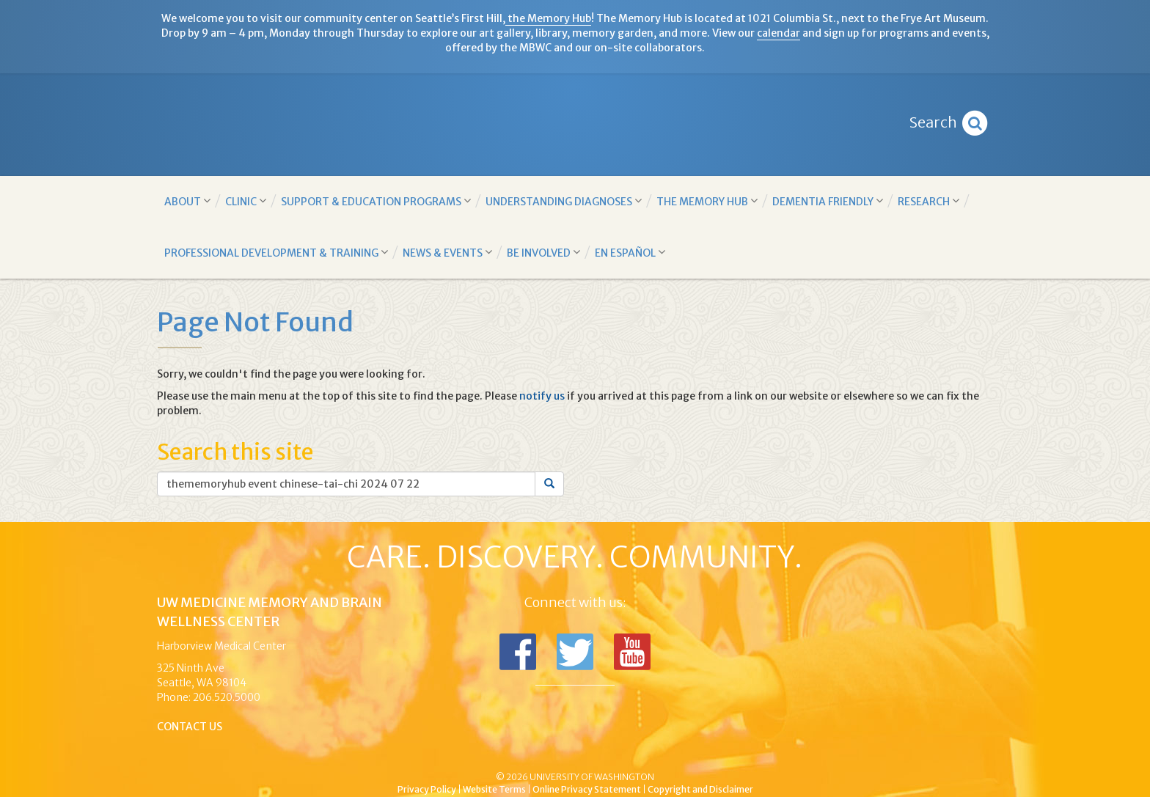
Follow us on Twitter (575, 651)
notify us (542, 396)
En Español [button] (630, 253)
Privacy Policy (427, 789)
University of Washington (637, 752)
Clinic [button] (245, 201)
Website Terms (494, 789)
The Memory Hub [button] (707, 201)
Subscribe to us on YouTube (632, 651)
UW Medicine (454, 752)
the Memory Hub (548, 18)
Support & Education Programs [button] (376, 201)
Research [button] (928, 201)
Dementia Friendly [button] (827, 201)
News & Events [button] (447, 253)
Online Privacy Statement (586, 789)
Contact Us (189, 726)
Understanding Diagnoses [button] (564, 201)
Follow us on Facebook (517, 651)
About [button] (187, 201)
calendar (778, 33)
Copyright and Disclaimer (700, 789)
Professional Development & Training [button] (276, 253)
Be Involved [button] (543, 253)
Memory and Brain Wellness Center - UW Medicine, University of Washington (575, 125)
